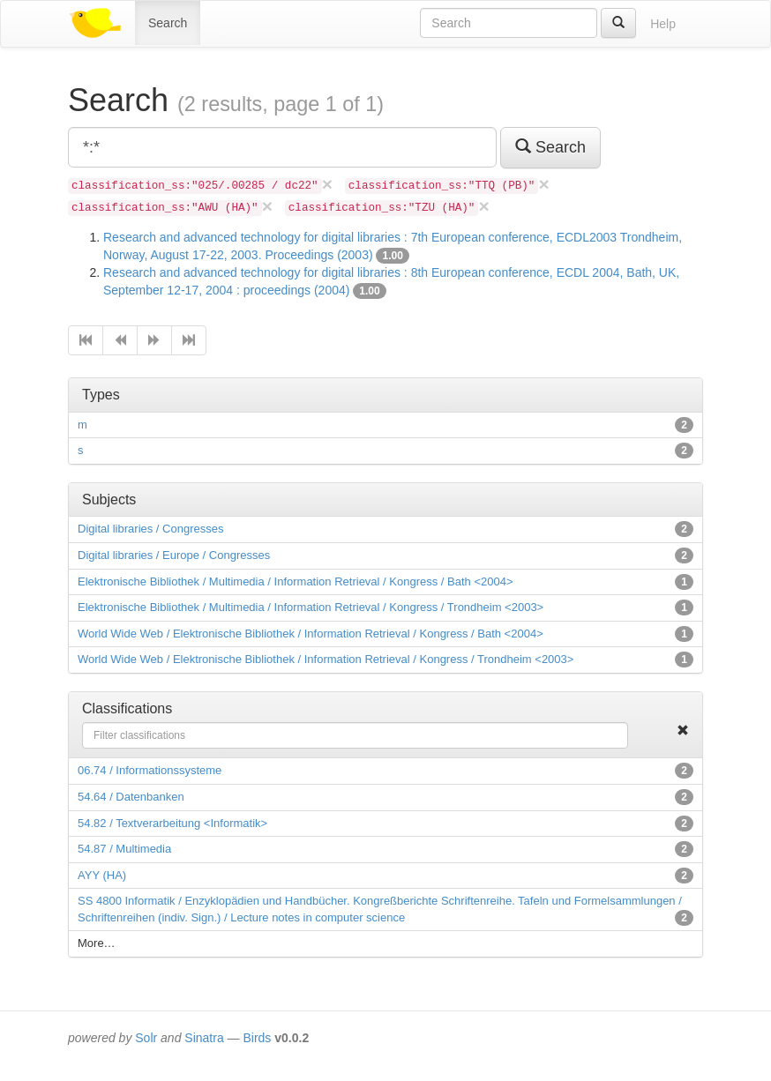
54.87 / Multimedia (124, 848)
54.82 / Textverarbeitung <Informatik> (172, 823)
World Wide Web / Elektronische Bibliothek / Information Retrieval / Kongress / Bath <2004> (310, 633)
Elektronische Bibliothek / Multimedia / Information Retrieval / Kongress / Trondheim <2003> (310, 607)
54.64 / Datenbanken (131, 796)
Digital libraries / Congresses (150, 528)
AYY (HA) (102, 875)
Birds (257, 1038)
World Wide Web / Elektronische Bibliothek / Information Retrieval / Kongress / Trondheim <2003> (325, 659)
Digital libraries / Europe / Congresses (174, 555)
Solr (146, 1038)
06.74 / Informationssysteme (149, 770)
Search (167, 23)
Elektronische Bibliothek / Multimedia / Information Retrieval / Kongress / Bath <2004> (295, 581)
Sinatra (203, 1038)
